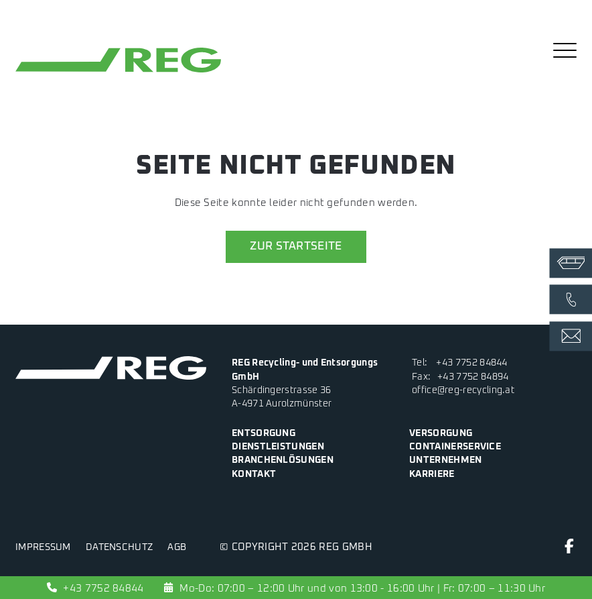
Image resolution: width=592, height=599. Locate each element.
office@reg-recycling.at (463, 390)
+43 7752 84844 (471, 363)
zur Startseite (296, 246)
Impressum (43, 547)
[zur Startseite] (118, 72)
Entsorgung (263, 433)
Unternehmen (445, 460)
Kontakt (254, 474)
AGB (176, 547)
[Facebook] (569, 550)
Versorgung (440, 433)
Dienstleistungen (278, 446)
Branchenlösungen (283, 460)
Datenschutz (119, 547)
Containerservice (455, 446)
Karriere (431, 474)
